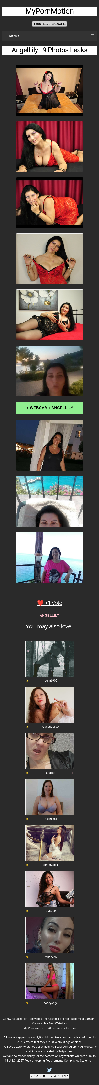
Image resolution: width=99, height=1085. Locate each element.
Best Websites (58, 1023)
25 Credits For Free (56, 1019)
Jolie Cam (69, 1028)
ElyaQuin (51, 911)
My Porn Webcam (34, 1028)
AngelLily (49, 615)
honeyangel (51, 1003)
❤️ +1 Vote (49, 603)
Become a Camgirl (83, 1019)
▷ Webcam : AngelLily (49, 408)
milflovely (51, 957)
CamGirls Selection (15, 1019)
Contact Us (39, 1023)
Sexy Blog (36, 1019)
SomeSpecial (50, 865)
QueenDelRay (51, 726)
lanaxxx (50, 772)
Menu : (14, 36)
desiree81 (51, 819)
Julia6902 (51, 680)
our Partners (25, 1042)
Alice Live (54, 1028)
